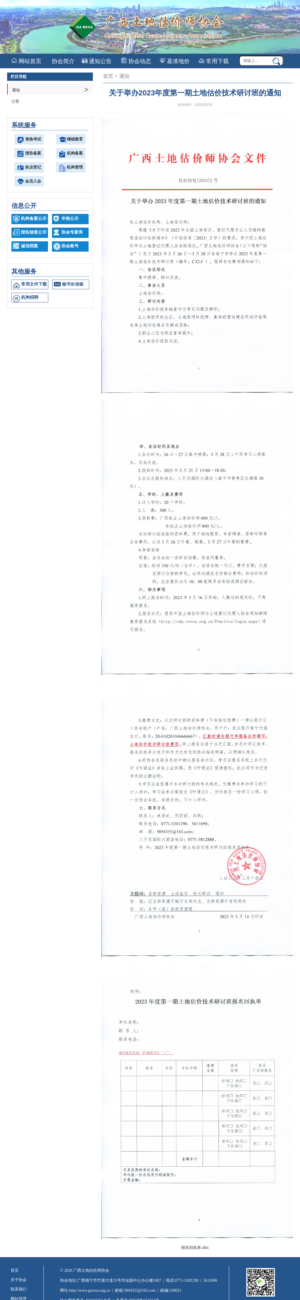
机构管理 (75, 167)
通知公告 (97, 61)
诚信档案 (29, 246)
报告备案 (33, 153)
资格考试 (33, 139)
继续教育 (75, 139)
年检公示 (70, 218)
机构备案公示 (34, 218)
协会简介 (62, 61)
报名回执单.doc (195, 1247)
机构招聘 (29, 297)
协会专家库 (72, 232)
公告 (15, 101)
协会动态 (136, 61)
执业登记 (33, 167)
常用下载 (214, 61)
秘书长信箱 (72, 284)
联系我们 (19, 1289)
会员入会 (33, 181)
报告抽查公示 (34, 232)
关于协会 (19, 1280)
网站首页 (26, 61)
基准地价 (175, 61)
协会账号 (70, 246)
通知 (50, 89)
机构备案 (75, 153)
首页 (108, 76)
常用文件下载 (34, 284)
